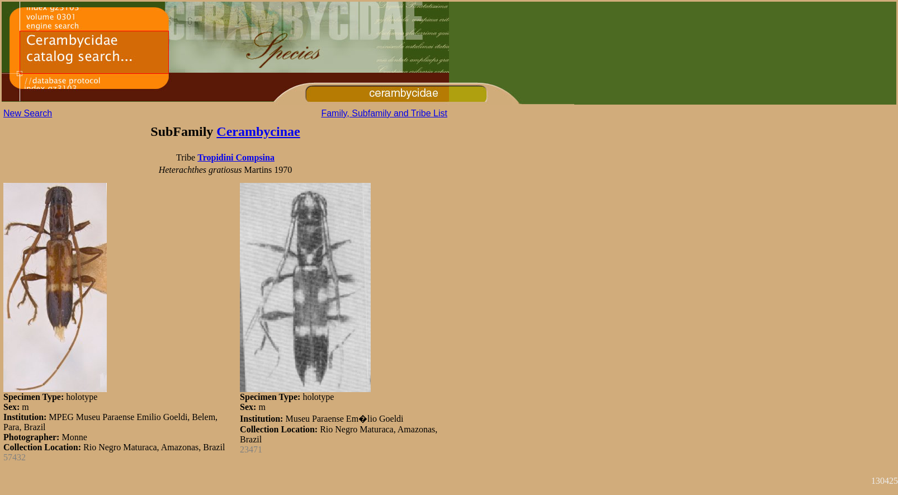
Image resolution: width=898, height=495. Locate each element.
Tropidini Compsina (236, 157)
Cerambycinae (258, 131)
